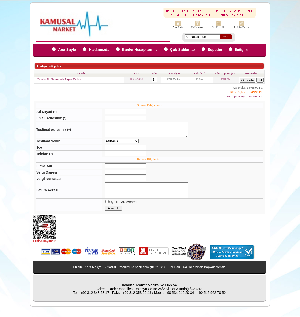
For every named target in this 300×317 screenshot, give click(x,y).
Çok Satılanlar (182, 50)
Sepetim (215, 50)
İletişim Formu (241, 27)
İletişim (241, 50)
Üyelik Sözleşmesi (118, 207)
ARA (226, 36)
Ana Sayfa (178, 27)
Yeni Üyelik (218, 27)
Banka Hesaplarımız (140, 50)
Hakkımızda (197, 27)
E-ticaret (110, 272)
